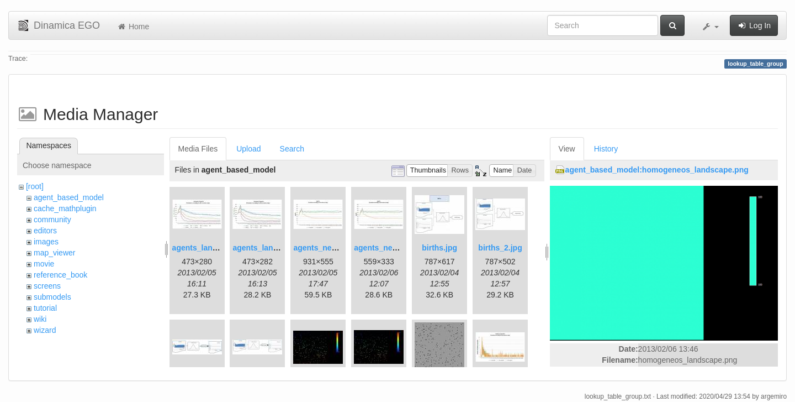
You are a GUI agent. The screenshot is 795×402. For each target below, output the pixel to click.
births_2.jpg (500, 247)
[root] (35, 186)
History (606, 148)
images (46, 241)
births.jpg (439, 247)
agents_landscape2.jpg (274, 247)
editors (45, 230)
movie (44, 263)
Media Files (198, 148)
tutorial (45, 308)
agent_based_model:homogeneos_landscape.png (657, 169)
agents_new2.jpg (385, 247)
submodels (52, 297)
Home (132, 26)
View (567, 148)
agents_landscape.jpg (212, 247)
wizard (45, 330)
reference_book (60, 274)
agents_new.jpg (322, 247)
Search (292, 148)
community (52, 219)
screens (47, 285)
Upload (248, 148)
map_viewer (54, 252)
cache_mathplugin (65, 208)
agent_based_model (69, 197)
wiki (40, 319)
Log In (754, 25)
